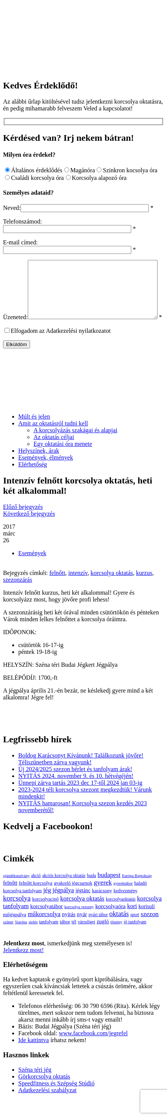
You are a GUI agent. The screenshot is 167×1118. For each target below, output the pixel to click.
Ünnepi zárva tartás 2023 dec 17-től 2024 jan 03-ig (80, 801)
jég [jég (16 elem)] (47, 908)
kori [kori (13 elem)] (132, 924)
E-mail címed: (20, 242)
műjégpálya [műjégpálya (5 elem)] (14, 932)
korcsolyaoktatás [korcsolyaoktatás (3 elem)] (120, 917)
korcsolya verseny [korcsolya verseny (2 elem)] (79, 925)
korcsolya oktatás (112, 591)
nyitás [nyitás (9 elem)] (68, 932)
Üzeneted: (15, 263)
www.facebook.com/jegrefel (93, 1051)
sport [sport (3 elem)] (134, 933)
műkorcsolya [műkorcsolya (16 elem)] (44, 932)
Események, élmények (45, 475)
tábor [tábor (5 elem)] (65, 940)
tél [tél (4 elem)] (74, 940)
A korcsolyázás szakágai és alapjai (75, 448)
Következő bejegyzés (29, 532)
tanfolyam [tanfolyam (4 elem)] (48, 940)
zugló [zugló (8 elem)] (103, 940)
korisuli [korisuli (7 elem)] (146, 924)
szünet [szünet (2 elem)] (8, 940)
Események (32, 571)
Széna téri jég (34, 1088)
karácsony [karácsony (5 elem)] (102, 909)
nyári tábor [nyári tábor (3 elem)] (98, 933)
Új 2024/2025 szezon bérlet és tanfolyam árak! (75, 787)
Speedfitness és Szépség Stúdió (56, 1101)
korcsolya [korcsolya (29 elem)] (17, 916)
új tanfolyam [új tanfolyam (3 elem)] (135, 940)
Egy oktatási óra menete (62, 462)
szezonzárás (17, 598)
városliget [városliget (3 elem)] (86, 940)
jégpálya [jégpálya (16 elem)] (63, 908)
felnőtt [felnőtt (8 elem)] (10, 901)
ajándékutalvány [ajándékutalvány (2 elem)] (16, 894)
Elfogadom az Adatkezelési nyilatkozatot (61, 349)
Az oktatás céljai (53, 455)
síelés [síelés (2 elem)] (33, 940)
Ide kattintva (33, 1058)
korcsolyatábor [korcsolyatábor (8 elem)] (46, 924)
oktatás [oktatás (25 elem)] (119, 932)
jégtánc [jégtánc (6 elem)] (82, 909)
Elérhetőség (32, 482)
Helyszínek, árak (38, 469)
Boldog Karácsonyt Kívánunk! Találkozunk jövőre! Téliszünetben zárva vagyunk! (80, 777)
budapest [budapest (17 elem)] (109, 893)
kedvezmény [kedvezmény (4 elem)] (126, 909)
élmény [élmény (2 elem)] (116, 940)
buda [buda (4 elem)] (91, 893)
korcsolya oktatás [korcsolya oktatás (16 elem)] (82, 916)
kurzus (144, 591)
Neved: (12, 208)
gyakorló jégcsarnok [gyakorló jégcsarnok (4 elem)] (73, 901)
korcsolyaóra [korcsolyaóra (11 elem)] (110, 924)
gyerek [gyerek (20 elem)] (103, 900)
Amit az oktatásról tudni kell (53, 441)
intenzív (78, 591)
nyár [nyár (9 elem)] (82, 932)
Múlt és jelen (34, 434)
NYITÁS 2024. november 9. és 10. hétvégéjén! (76, 794)
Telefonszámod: (22, 221)
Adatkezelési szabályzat (47, 1108)
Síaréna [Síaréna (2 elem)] (21, 940)
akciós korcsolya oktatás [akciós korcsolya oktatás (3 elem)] (63, 893)
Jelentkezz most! (23, 968)
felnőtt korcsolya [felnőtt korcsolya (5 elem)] (35, 901)
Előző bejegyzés (23, 525)
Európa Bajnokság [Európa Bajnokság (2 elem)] (137, 894)
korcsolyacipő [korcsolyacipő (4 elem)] (45, 917)
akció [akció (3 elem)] (36, 893)
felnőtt (57, 591)
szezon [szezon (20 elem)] (150, 932)
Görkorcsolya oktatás (44, 1094)
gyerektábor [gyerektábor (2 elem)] (123, 901)
